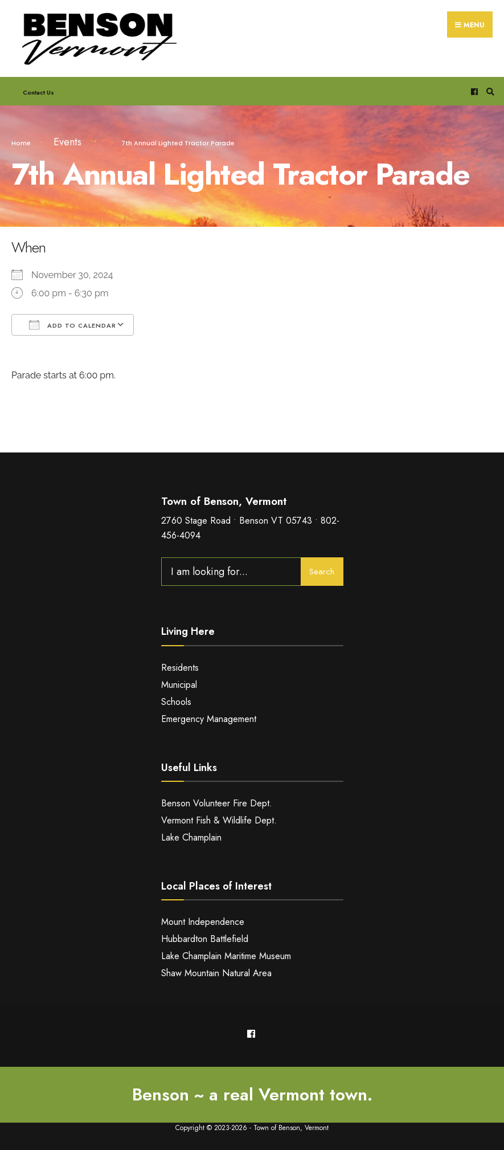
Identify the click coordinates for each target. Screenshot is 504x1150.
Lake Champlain (191, 836)
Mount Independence (202, 921)
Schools (176, 701)
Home (21, 142)
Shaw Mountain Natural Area (216, 972)
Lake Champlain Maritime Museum (226, 955)
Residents (180, 667)
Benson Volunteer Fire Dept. (216, 802)
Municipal (179, 684)
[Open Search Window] (488, 91)
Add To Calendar (72, 324)
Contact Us (38, 91)
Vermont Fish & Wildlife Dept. (219, 819)
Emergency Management (208, 718)
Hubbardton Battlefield (204, 938)
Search (321, 571)
